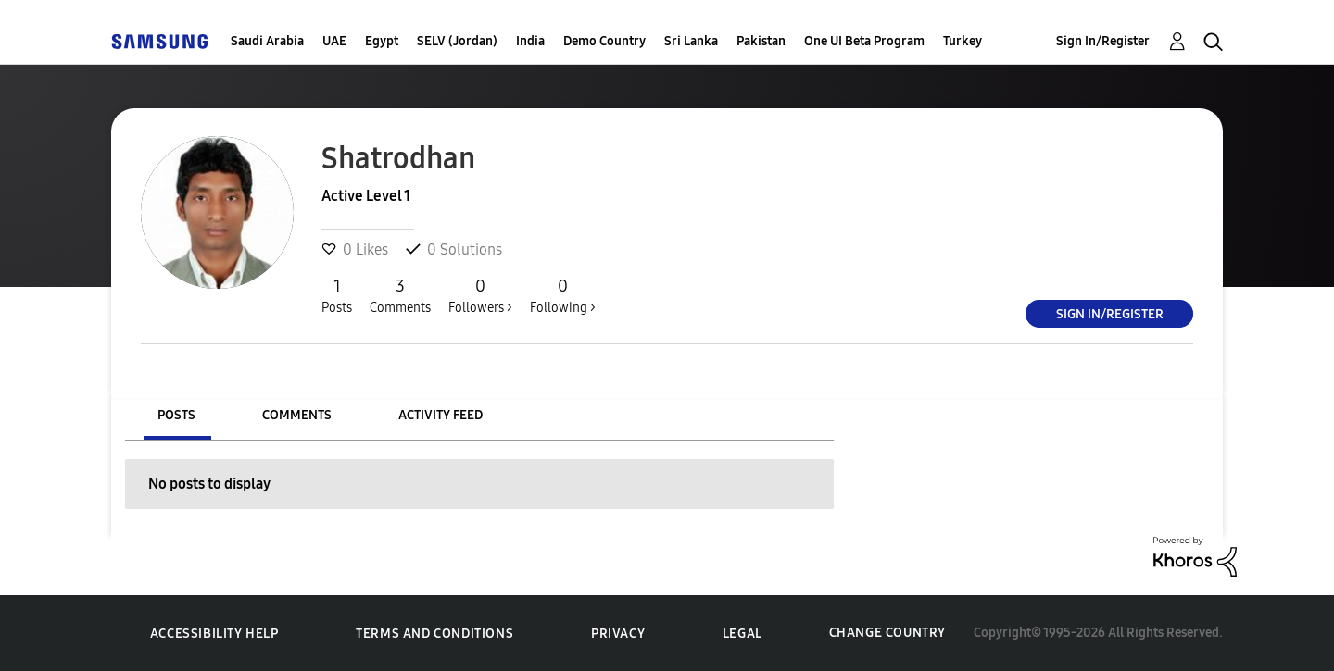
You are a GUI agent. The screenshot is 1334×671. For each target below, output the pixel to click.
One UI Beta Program (864, 41)
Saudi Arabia (267, 41)
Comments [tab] (297, 415)
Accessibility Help (214, 633)
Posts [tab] (176, 415)
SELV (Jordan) (457, 41)
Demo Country (604, 41)
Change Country (887, 632)
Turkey (962, 41)
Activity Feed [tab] (440, 415)
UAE (334, 41)
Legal (742, 633)
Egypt (381, 41)
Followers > (480, 295)
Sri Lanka (691, 41)
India (530, 41)
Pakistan (761, 41)
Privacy (618, 633)
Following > (563, 295)
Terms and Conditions (434, 633)
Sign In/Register (1103, 41)
